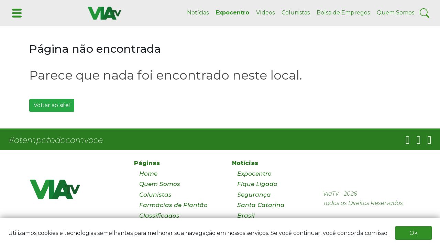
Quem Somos (395, 12)
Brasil (246, 215)
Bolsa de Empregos (343, 12)
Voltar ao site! (52, 105)
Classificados (159, 215)
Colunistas (296, 12)
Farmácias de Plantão (173, 205)
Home (148, 173)
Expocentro (232, 12)
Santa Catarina (261, 205)
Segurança (254, 194)
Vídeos (265, 12)
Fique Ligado (257, 183)
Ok (413, 233)
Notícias (198, 12)
